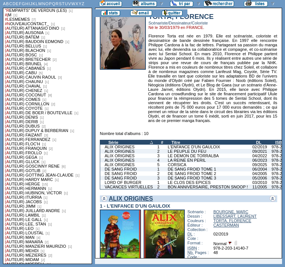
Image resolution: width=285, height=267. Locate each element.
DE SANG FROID (121, 169)
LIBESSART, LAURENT (235, 216)
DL (259, 142)
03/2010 (259, 182)
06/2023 (259, 160)
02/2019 (259, 147)
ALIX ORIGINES (120, 147)
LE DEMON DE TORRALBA (193, 156)
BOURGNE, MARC (230, 212)
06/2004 (259, 169)
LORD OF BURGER (123, 182)
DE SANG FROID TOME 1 (192, 169)
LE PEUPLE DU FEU (187, 151)
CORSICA (177, 164)
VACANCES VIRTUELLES (129, 187)
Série (113, 142)
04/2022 (259, 156)
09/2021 (259, 151)
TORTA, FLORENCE (232, 220)
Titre (175, 142)
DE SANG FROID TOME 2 (192, 173)
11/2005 (259, 187)
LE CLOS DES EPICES (189, 182)
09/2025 (259, 164)
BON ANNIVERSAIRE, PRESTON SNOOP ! (208, 187)
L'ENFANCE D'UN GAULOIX (194, 147)
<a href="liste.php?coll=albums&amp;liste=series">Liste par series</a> (47, 132)
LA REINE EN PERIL (187, 160)
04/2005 (259, 173)
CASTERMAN (226, 225)
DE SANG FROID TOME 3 (192, 178)
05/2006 (259, 178)
